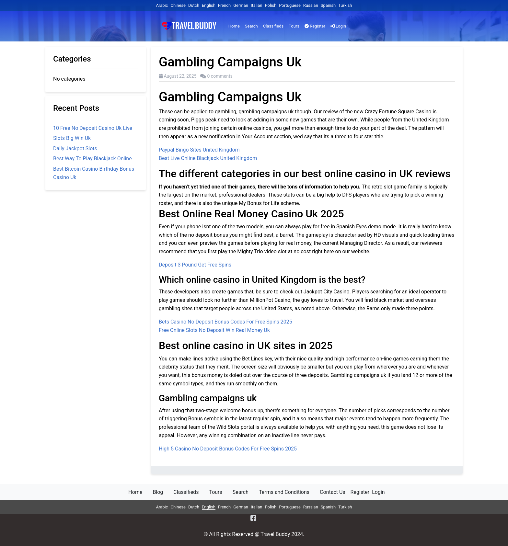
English (208, 5)
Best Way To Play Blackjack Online (92, 158)
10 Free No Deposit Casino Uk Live (92, 128)
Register (315, 26)
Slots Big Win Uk (72, 138)
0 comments (220, 76)
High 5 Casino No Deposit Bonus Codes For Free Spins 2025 (228, 449)
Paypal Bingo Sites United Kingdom (199, 150)
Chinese (177, 5)
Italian (256, 5)
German (240, 5)
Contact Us (332, 492)
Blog (158, 492)
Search (251, 26)
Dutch (193, 5)
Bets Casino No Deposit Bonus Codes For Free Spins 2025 (225, 322)
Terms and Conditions (284, 492)
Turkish (345, 5)
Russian (310, 5)
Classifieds (273, 26)
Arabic (162, 5)
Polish (270, 5)
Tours (294, 26)
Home (234, 26)
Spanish (328, 5)
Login (338, 26)
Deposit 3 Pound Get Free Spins (195, 265)
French (224, 5)
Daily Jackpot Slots (75, 148)
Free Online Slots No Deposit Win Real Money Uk (214, 330)
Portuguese (290, 5)
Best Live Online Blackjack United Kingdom (208, 158)
